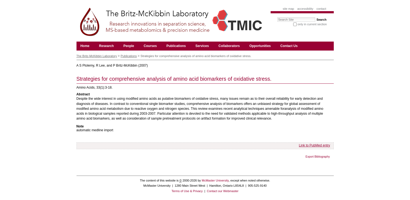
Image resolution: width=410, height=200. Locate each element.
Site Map (288, 8)
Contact (321, 8)
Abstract (83, 94)
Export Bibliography (317, 156)
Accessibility (305, 8)
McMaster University (215, 180)
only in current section (312, 24)
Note (80, 126)
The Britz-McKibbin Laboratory (97, 56)
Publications (129, 56)
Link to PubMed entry (314, 145)
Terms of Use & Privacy (187, 191)
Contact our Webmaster (222, 191)
